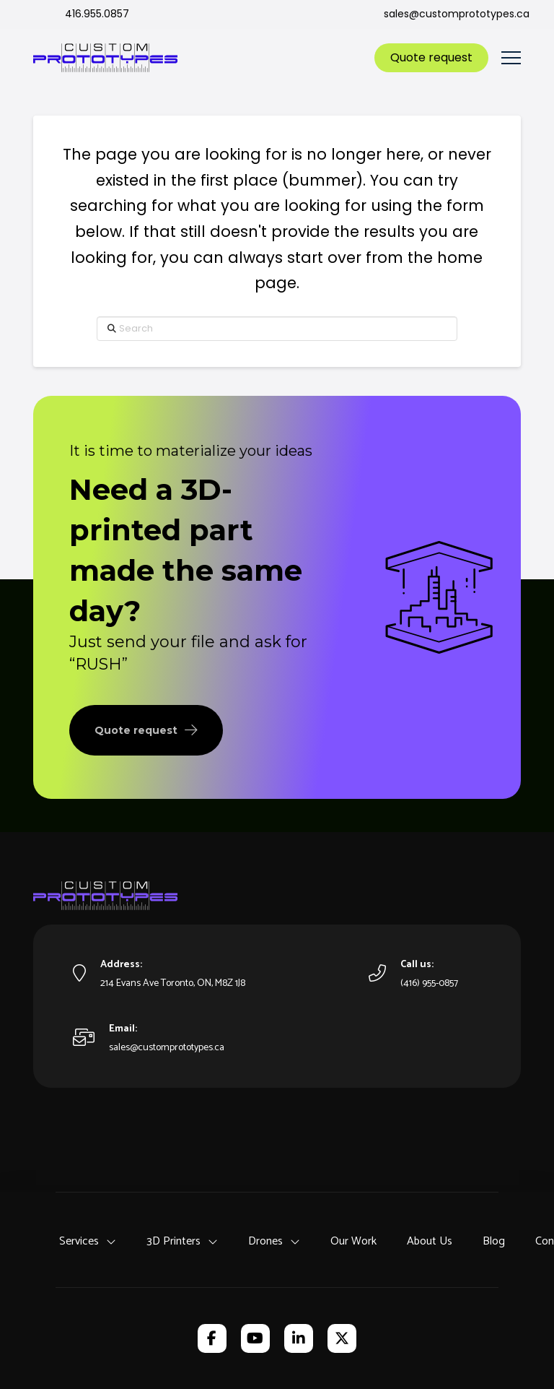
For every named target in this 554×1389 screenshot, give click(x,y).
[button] (511, 58)
